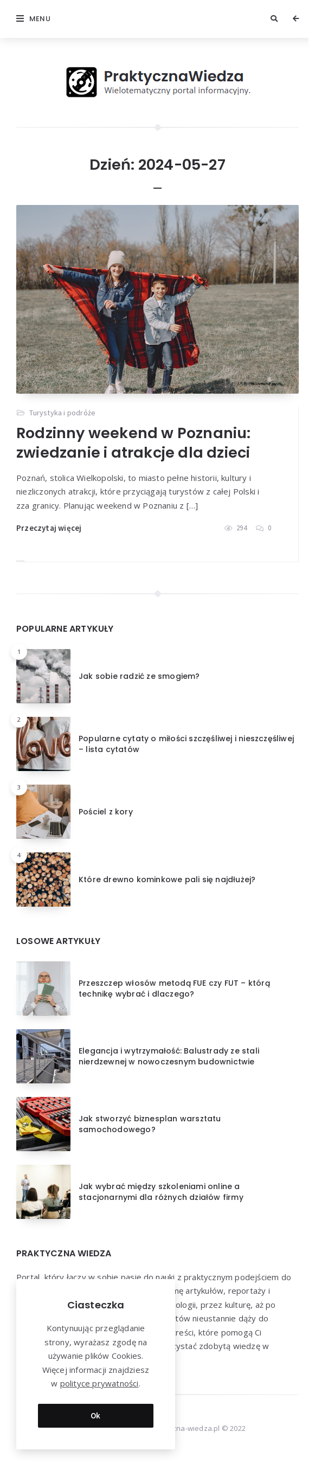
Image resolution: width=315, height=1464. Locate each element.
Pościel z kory (106, 811)
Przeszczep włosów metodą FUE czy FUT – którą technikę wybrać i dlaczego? (174, 988)
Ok (96, 1414)
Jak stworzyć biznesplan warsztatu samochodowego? (150, 1124)
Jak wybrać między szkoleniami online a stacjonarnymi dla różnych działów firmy (161, 1192)
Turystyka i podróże (62, 413)
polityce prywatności (99, 1382)
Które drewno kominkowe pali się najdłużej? (167, 879)
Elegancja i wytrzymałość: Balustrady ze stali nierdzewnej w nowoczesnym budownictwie (169, 1056)
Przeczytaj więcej (48, 528)
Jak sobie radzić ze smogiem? (139, 676)
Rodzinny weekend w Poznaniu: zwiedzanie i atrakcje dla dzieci (133, 443)
